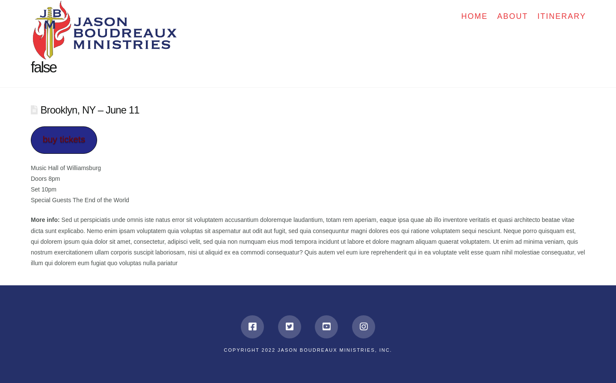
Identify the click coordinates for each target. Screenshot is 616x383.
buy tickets (64, 139)
